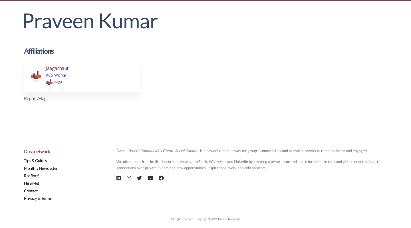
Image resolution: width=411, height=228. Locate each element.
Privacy (30, 198)
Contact (30, 190)
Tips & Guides (35, 160)
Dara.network (37, 151)
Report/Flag (35, 98)
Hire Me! (31, 183)
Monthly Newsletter (41, 168)
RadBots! (31, 175)
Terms (46, 198)
